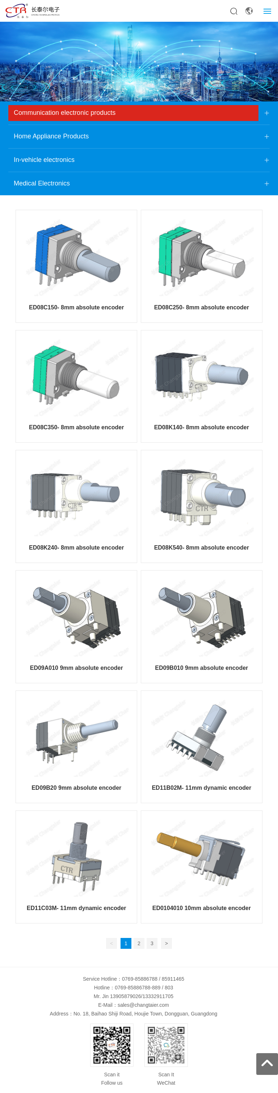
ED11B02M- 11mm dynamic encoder (201, 788)
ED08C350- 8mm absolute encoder (76, 427)
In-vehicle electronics (44, 159)
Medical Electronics (42, 183)
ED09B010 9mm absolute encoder (201, 668)
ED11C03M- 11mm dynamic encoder (76, 908)
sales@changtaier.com (143, 1005)
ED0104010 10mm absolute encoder (201, 908)
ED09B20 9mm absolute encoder (76, 788)
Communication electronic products (64, 112)
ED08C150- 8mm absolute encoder (76, 307)
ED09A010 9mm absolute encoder (76, 668)
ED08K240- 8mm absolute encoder (76, 548)
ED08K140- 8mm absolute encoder (201, 427)
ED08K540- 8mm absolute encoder (201, 548)
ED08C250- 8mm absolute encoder (201, 307)
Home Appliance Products (51, 136)
